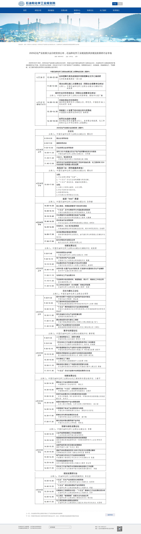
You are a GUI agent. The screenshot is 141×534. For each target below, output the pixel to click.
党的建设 (51, 10)
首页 (25, 10)
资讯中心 (77, 10)
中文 (114, 4)
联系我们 (116, 10)
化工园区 (103, 10)
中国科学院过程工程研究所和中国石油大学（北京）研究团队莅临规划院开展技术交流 (55, 516)
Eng (120, 4)
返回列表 (110, 515)
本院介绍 (38, 10)
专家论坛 (90, 10)
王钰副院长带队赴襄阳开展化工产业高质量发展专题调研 (46, 513)
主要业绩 (64, 10)
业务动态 (34, 44)
